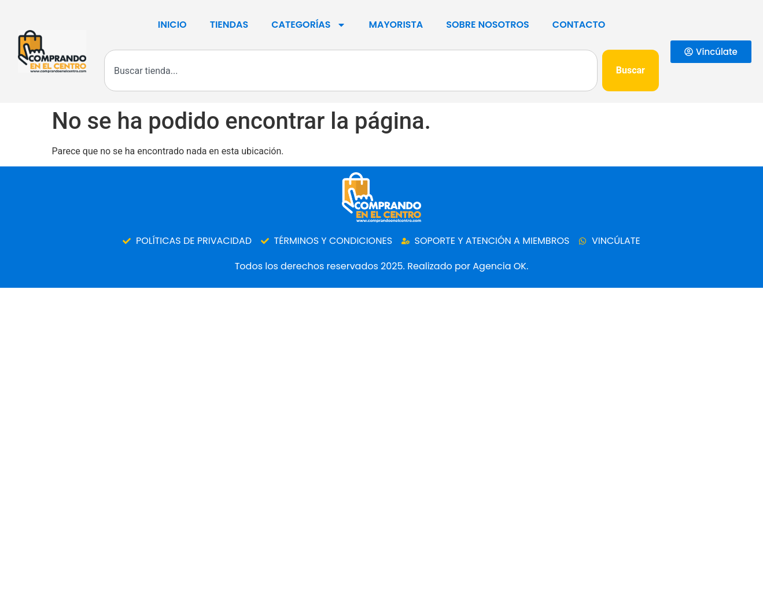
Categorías (308, 24)
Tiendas (229, 24)
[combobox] (351, 70)
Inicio (172, 24)
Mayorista (396, 24)
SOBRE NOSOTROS (487, 24)
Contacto (578, 24)
